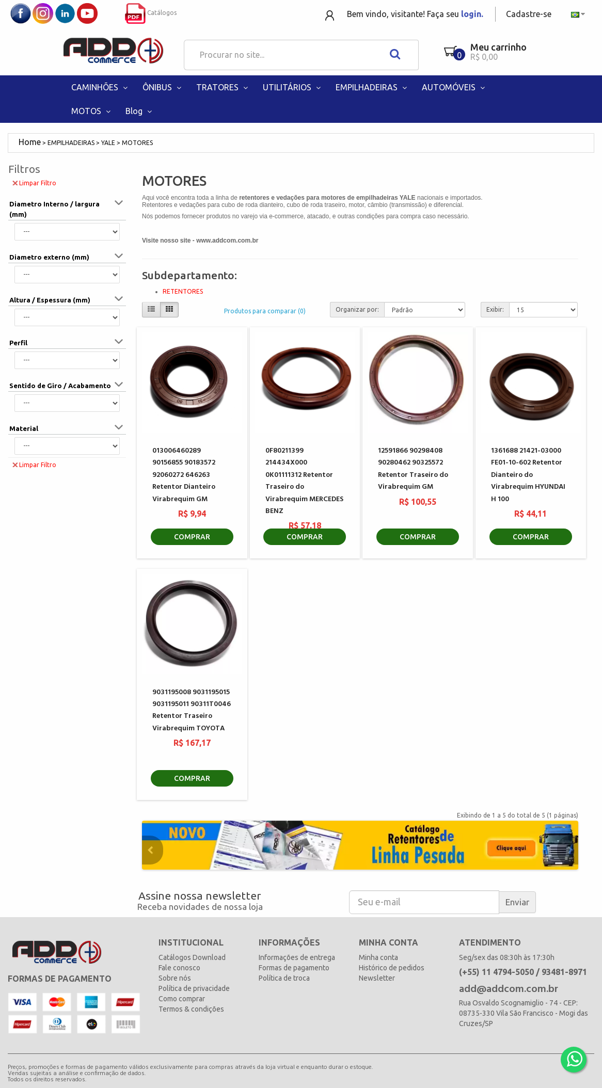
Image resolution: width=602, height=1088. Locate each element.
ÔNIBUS (162, 87)
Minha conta (378, 957)
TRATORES (223, 87)
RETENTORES (183, 291)
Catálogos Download (192, 957)
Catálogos (151, 12)
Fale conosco (179, 968)
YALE (108, 142)
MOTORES (137, 142)
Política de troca (284, 978)
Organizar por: (357, 309)
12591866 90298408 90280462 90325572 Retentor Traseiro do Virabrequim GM (413, 469)
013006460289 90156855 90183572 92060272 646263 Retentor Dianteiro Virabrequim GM (183, 475)
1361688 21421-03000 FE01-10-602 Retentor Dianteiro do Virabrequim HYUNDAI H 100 (528, 475)
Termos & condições (191, 1009)
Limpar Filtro (34, 182)
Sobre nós (175, 978)
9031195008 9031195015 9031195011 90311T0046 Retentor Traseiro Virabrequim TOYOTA (191, 710)
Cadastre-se (528, 14)
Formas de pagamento (294, 968)
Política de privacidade (194, 988)
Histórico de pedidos (391, 968)
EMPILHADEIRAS (372, 87)
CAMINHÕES (100, 87)
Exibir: (495, 309)
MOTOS (92, 111)
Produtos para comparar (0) (265, 311)
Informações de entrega (297, 957)
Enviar (517, 902)
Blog (139, 111)
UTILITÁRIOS (293, 87)
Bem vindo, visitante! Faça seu (415, 14)
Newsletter (377, 978)
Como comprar (182, 999)
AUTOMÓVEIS (454, 87)
